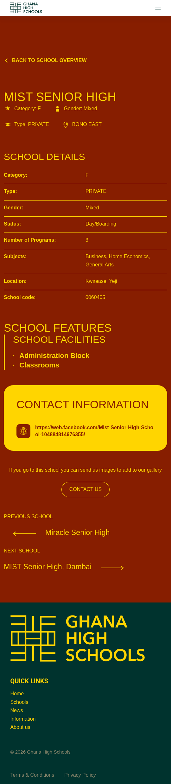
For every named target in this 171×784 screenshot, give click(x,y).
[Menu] (158, 8)
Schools (19, 702)
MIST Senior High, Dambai (68, 567)
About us (20, 727)
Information (22, 719)
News (16, 710)
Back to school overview (45, 60)
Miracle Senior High (57, 532)
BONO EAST (82, 124)
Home (17, 693)
